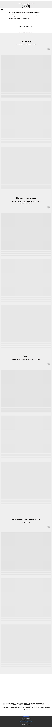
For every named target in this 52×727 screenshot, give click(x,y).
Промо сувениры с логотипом (21, 703)
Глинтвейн (47, 703)
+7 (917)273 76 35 (26, 722)
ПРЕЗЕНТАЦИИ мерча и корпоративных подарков (34, 704)
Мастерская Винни (40, 703)
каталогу (14, 18)
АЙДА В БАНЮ (32, 703)
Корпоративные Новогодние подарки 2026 (41, 707)
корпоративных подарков (34, 12)
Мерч (3, 703)
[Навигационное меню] (2, 10)
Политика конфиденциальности (26, 721)
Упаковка (5, 704)
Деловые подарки (10, 703)
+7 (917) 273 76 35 (27, 7)
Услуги (47, 704)
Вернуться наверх (26, 709)
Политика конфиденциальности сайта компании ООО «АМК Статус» (16, 707)
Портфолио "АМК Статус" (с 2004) (16, 704)
